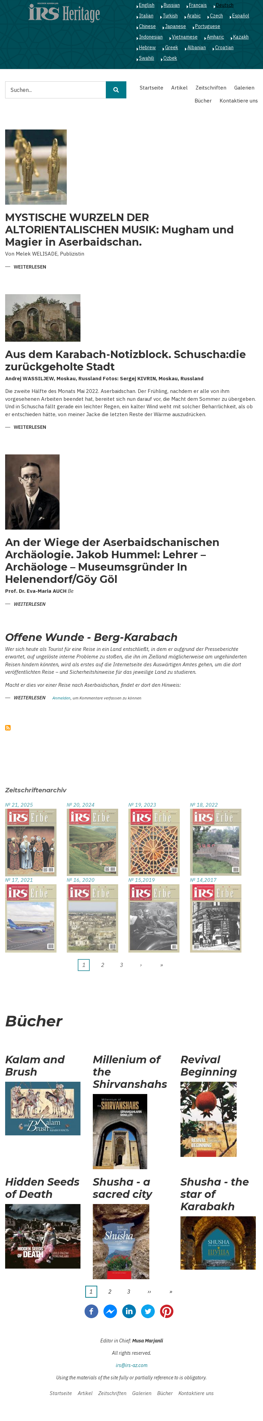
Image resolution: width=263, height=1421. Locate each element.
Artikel (179, 87)
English (146, 5)
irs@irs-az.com (132, 1365)
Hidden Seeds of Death (42, 1188)
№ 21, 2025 (19, 805)
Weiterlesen (30, 267)
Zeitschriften (211, 87)
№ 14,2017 (203, 880)
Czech (216, 16)
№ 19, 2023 (142, 805)
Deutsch (225, 5)
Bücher (203, 100)
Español (240, 16)
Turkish (170, 16)
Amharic (215, 37)
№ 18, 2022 (204, 805)
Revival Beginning (208, 1066)
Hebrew (147, 47)
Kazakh (241, 37)
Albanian (196, 47)
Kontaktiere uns (239, 100)
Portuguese (207, 26)
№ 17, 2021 (19, 880)
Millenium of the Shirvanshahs (130, 1072)
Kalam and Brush (35, 1066)
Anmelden (61, 698)
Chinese (147, 26)
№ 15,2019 (141, 880)
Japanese (175, 26)
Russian (172, 5)
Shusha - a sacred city (122, 1188)
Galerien (244, 87)
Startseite (151, 87)
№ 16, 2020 (81, 880)
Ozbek (170, 58)
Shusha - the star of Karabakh (214, 1194)
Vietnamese (185, 37)
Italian (146, 16)
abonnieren (8, 727)
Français (198, 5)
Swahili (146, 58)
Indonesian (151, 37)
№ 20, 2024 (81, 805)
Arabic (194, 16)
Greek (171, 47)
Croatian (224, 47)
